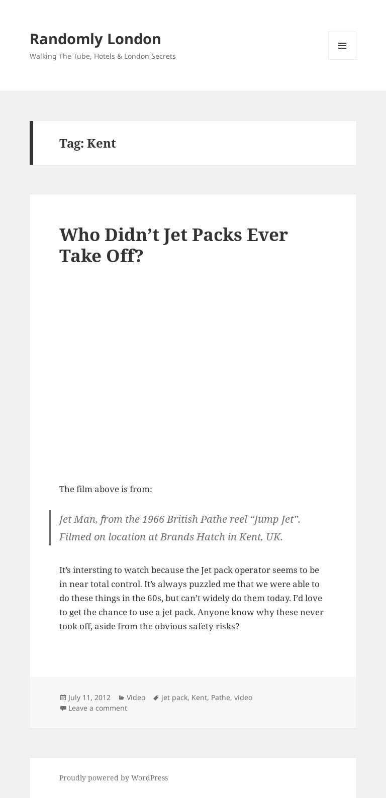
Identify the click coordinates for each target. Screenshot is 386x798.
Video (136, 697)
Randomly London (95, 38)
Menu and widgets (342, 59)
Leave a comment (97, 708)
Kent (199, 697)
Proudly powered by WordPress (113, 777)
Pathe (220, 697)
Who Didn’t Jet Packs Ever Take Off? (173, 244)
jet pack (174, 697)
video (243, 697)
